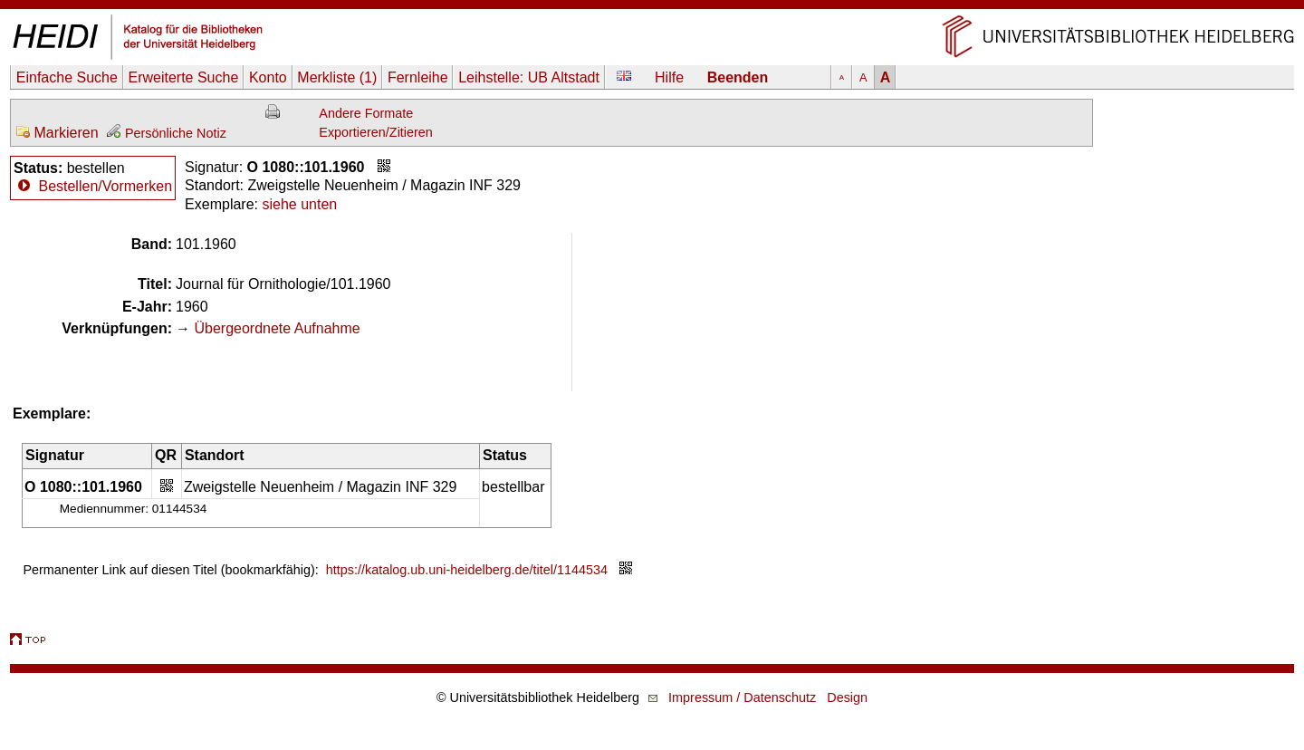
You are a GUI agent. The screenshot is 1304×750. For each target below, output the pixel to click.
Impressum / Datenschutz (742, 697)
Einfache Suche (67, 77)
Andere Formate (366, 113)
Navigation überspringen (652, 8)
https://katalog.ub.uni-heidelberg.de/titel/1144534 (467, 569)
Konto (268, 77)
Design (847, 697)
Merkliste (337, 77)
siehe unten (299, 204)
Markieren (57, 132)
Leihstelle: (528, 77)
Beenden (738, 77)
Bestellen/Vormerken (105, 186)
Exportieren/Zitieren (376, 132)
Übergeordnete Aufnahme (277, 328)
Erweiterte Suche (183, 77)
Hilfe (669, 77)
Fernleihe (418, 77)
